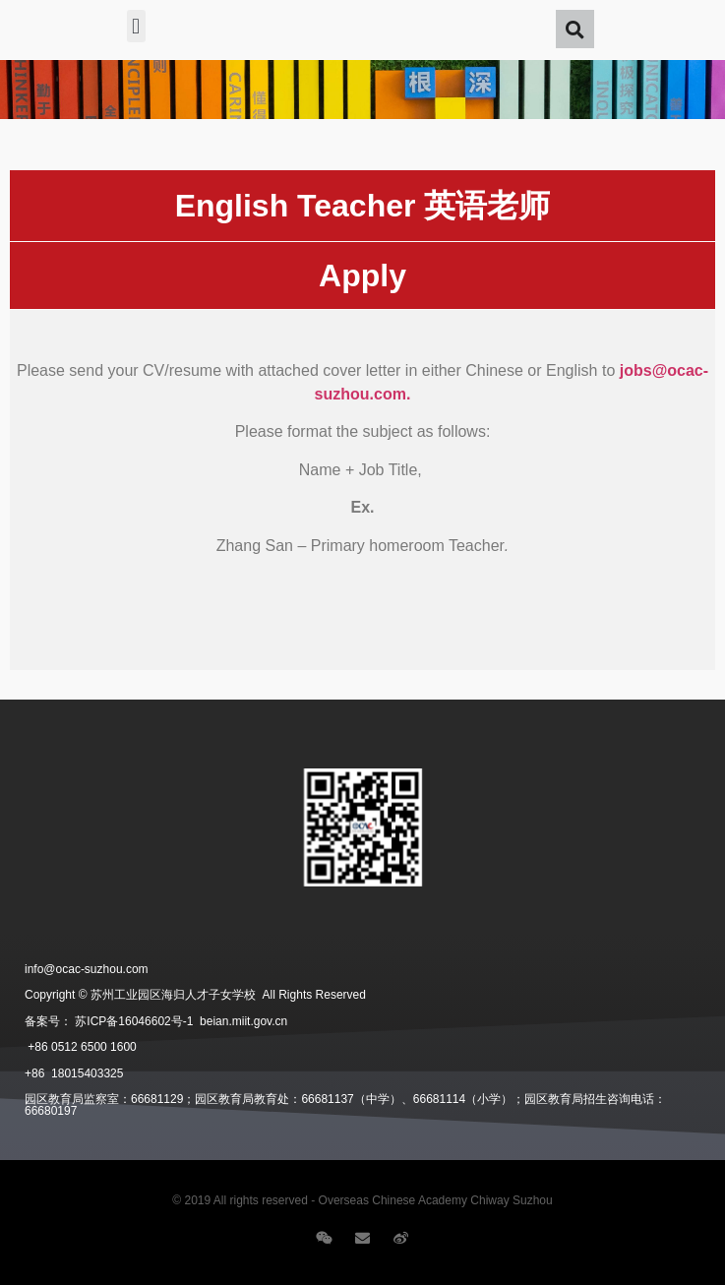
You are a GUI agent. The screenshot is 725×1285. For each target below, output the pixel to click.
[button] (136, 26)
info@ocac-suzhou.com (87, 969)
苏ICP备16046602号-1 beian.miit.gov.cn (181, 1021)
